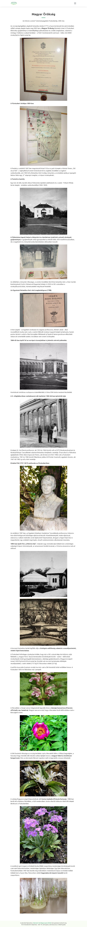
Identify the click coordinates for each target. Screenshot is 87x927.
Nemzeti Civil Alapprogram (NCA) (42, 923)
